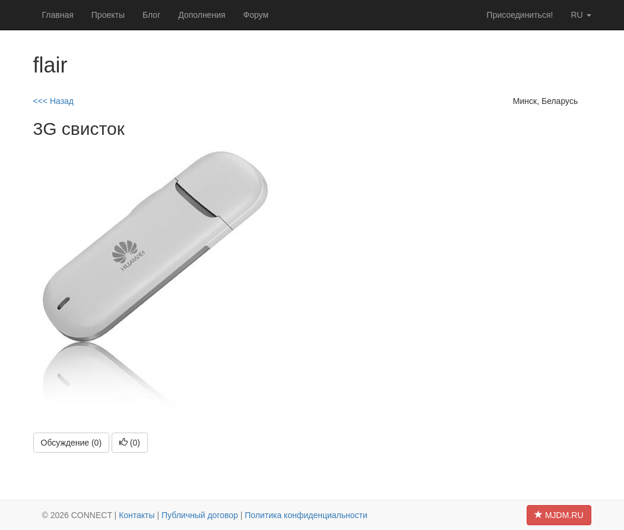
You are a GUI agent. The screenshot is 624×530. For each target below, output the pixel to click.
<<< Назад (53, 101)
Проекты (108, 15)
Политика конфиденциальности (306, 515)
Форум (256, 15)
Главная (58, 15)
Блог (151, 15)
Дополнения (201, 15)
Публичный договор (199, 515)
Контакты (136, 515)
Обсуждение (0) (71, 442)
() (129, 442)
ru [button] (581, 15)
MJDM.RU (558, 515)
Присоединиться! (520, 15)
